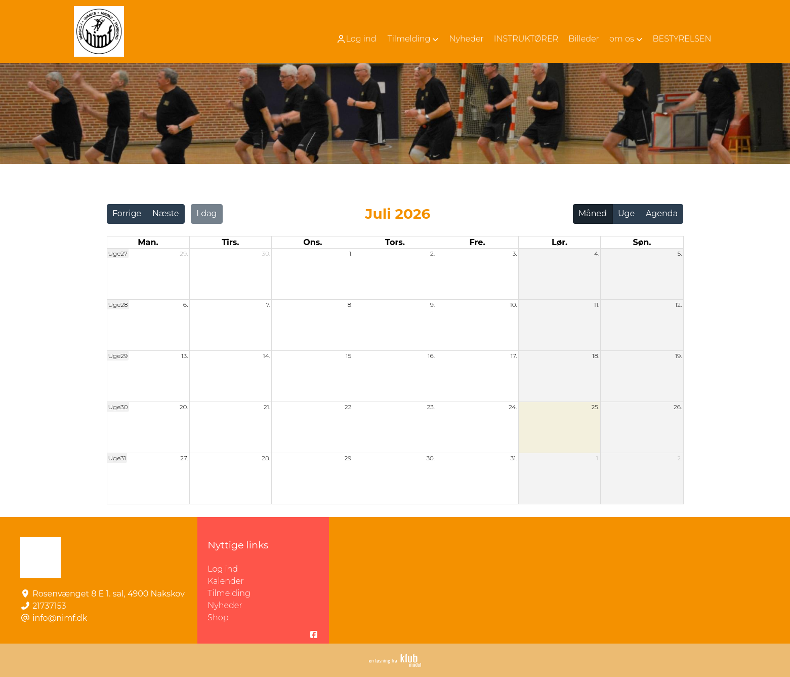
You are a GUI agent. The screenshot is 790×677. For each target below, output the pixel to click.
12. (678, 304)
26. (678, 407)
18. (595, 356)
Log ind (356, 39)
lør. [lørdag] (559, 242)
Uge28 (118, 304)
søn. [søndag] (642, 242)
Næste (165, 213)
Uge (626, 213)
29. (184, 253)
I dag (206, 213)
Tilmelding (229, 593)
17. (514, 356)
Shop (217, 617)
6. (185, 304)
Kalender (225, 581)
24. (513, 407)
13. (184, 356)
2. (432, 253)
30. (266, 253)
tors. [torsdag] (395, 242)
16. (431, 356)
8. (350, 304)
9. (432, 304)
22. (349, 407)
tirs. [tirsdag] (230, 242)
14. (266, 356)
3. (515, 253)
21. (267, 407)
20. (184, 407)
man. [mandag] (148, 242)
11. (597, 304)
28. (266, 458)
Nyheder (224, 605)
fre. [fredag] (477, 242)
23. (431, 407)
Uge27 (118, 253)
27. (184, 458)
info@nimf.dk (59, 618)
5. (679, 253)
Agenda (662, 213)
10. (513, 304)
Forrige (126, 213)
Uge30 (118, 407)
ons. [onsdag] (312, 242)
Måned (592, 213)
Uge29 (118, 356)
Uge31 (117, 458)
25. (596, 407)
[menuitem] (357, 39)
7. (268, 304)
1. (351, 253)
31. (513, 458)
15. (349, 356)
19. (678, 356)
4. (597, 253)
